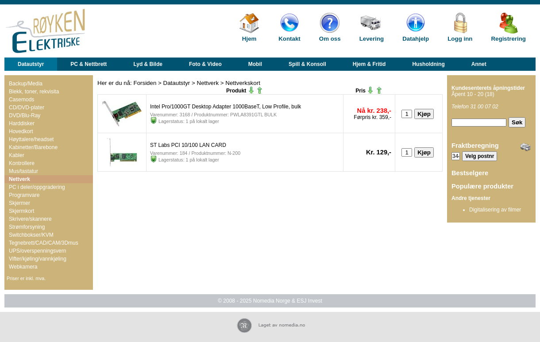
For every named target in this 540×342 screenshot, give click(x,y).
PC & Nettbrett (88, 64)
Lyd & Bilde (147, 64)
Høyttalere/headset (31, 139)
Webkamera (23, 267)
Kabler (16, 155)
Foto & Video (205, 64)
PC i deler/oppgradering (37, 187)
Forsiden (145, 83)
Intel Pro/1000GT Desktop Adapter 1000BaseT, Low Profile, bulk (225, 107)
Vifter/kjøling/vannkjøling (37, 259)
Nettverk (19, 179)
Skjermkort (21, 211)
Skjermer (19, 203)
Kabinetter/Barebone (33, 147)
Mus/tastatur (23, 171)
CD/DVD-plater (26, 107)
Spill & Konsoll (307, 64)
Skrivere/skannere (30, 219)
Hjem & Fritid (369, 64)
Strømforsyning (27, 227)
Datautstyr (31, 64)
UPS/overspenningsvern (37, 251)
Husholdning (428, 64)
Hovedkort (21, 131)
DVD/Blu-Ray (24, 115)
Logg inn (459, 38)
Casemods (21, 99)
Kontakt (289, 38)
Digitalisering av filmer (495, 210)
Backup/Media (25, 84)
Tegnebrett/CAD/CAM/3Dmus (43, 243)
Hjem (249, 38)
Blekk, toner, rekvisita (34, 91)
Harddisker (22, 123)
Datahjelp (415, 38)
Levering (371, 38)
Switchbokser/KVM (31, 235)
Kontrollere (22, 163)
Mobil (255, 64)
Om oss (330, 38)
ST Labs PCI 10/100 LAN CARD (188, 145)
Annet (478, 64)
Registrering (508, 38)
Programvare (24, 195)
